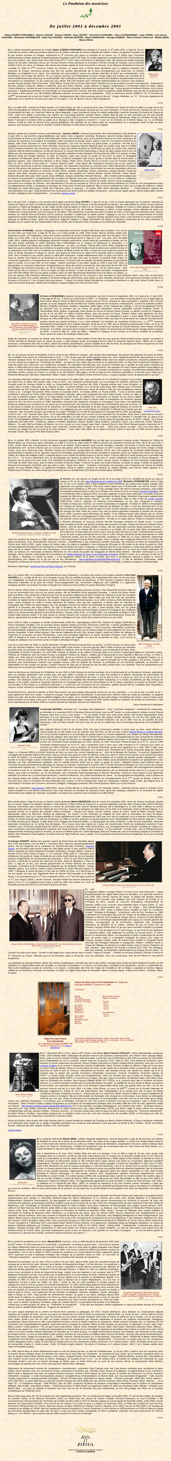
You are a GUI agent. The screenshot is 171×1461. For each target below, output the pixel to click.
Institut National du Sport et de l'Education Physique (92, 554)
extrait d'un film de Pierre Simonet (46, 566)
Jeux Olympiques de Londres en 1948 (103, 481)
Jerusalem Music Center (152, 411)
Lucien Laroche (155, 499)
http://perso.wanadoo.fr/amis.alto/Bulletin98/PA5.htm (46, 1106)
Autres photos (14, 1130)
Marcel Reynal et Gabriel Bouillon (145, 732)
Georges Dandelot (149, 491)
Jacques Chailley (48, 1065)
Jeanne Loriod (149, 170)
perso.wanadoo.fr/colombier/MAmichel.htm (99, 559)
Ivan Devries (38, 788)
